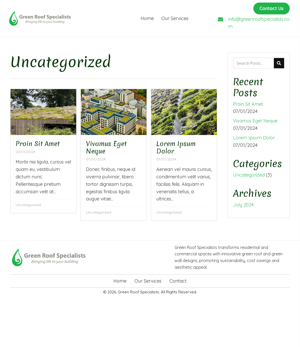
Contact (178, 281)
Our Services (147, 281)
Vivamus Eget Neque (255, 121)
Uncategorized (28, 205)
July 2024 (243, 205)
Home (120, 281)
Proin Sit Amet (248, 104)
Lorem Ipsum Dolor (254, 138)
